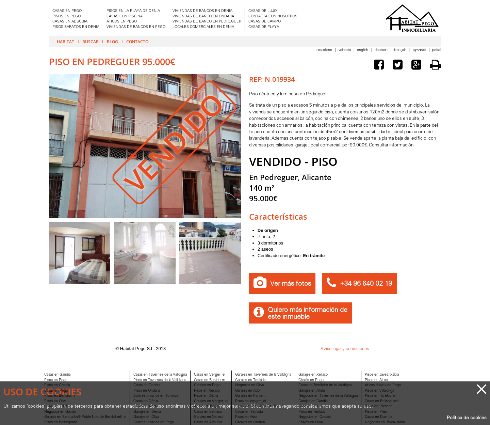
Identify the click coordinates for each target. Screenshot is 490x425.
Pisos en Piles (376, 412)
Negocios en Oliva (249, 385)
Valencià (345, 50)
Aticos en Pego (206, 406)
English (363, 50)
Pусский (420, 50)
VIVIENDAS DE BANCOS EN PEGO (136, 27)
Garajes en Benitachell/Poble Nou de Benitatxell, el (85, 417)
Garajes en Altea (311, 391)
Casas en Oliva (55, 406)
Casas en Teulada (249, 412)
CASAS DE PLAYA (263, 27)
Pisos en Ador (246, 417)
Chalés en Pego (311, 380)
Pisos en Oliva (55, 401)
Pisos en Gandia (57, 385)
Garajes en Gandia (312, 401)
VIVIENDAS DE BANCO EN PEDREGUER (207, 21)
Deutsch (382, 50)
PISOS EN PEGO (66, 16)
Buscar (90, 41)
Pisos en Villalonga (379, 391)
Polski (436, 50)
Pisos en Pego (55, 380)
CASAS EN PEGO (67, 11)
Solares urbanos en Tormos (155, 396)
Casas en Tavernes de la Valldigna (160, 375)
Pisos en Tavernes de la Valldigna (159, 380)
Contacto (137, 41)
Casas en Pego (56, 391)
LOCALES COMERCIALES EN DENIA (203, 27)
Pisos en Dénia (206, 396)
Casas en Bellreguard (381, 401)
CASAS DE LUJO (262, 11)
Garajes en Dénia (147, 412)
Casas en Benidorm (209, 380)
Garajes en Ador (248, 391)
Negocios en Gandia (60, 412)
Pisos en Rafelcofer (380, 396)
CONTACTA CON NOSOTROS (272, 16)
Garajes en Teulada (250, 380)
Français (400, 50)
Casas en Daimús (378, 417)
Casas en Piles (309, 406)
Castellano (324, 50)
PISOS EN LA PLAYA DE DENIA (133, 11)
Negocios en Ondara (314, 417)
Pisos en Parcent (378, 406)
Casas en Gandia (57, 375)
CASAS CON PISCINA (125, 16)
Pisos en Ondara (146, 391)
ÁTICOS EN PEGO (122, 21)
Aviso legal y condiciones (345, 348)
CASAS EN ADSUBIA (69, 21)
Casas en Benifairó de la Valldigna (325, 385)
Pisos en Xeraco (207, 391)
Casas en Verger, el (209, 375)
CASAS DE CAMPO (264, 21)
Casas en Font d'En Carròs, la (258, 406)
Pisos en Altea (376, 380)
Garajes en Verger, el (211, 401)
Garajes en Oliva (146, 417)
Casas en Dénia (145, 401)
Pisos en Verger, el (250, 401)
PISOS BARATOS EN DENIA (75, 27)
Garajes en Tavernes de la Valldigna (263, 375)
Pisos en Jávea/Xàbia (382, 375)
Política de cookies (467, 418)
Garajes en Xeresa (208, 417)
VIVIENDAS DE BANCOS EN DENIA (202, 11)
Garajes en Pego (207, 385)
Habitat (65, 41)
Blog (112, 41)
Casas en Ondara (146, 385)
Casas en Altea (145, 406)
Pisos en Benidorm (59, 396)
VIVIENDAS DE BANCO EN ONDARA (203, 16)
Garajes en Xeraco (313, 375)
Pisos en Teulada (311, 412)
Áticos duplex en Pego (383, 385)
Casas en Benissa (208, 412)
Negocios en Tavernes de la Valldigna (328, 396)
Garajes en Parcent (250, 396)
